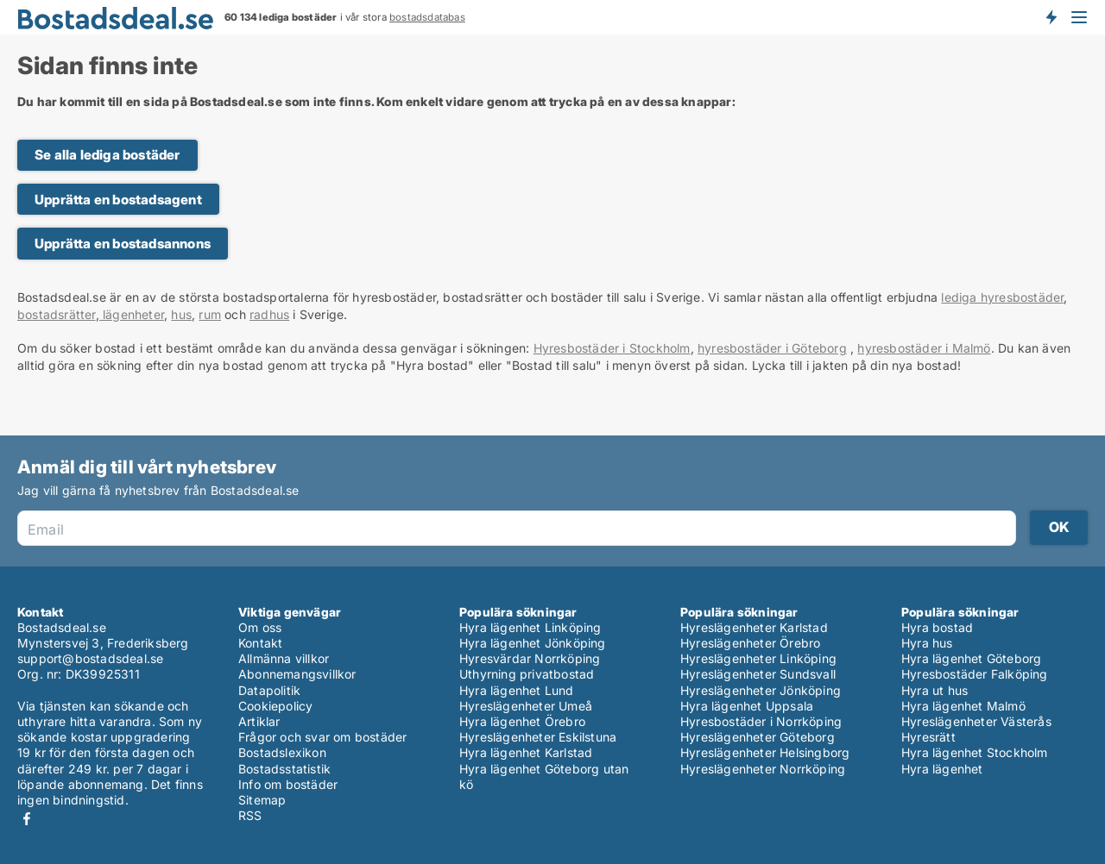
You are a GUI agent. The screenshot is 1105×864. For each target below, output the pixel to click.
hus (181, 314)
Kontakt (260, 642)
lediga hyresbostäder (1002, 297)
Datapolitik (269, 690)
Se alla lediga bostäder (107, 155)
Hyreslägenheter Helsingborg (764, 752)
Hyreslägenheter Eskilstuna (537, 736)
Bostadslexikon (282, 752)
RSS (250, 815)
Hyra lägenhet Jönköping (532, 642)
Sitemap (262, 799)
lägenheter (131, 314)
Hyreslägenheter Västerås (976, 721)
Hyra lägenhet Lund (516, 690)
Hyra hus (927, 642)
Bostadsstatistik (284, 768)
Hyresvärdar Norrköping (529, 658)
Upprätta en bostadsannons (123, 243)
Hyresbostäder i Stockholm (612, 348)
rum (210, 314)
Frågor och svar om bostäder (322, 736)
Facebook (26, 819)
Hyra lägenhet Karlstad (525, 752)
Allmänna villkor (283, 658)
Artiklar (259, 721)
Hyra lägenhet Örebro (522, 721)
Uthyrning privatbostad (526, 674)
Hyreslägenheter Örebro (750, 642)
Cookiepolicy (275, 705)
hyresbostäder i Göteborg (772, 348)
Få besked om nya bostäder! (1050, 17)
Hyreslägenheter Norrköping (762, 768)
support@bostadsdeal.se (90, 658)
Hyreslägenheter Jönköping (760, 690)
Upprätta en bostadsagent (118, 199)
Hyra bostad (937, 627)
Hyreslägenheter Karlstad (754, 627)
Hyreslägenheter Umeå (525, 705)
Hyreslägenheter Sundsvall (758, 674)
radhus (269, 314)
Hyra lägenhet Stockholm (974, 752)
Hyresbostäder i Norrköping (761, 721)
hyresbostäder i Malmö (923, 348)
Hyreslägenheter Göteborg (757, 736)
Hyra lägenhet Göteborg (971, 658)
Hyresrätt (928, 736)
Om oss (259, 627)
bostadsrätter (56, 314)
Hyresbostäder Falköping (974, 674)
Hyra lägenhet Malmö (963, 705)
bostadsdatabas (427, 17)
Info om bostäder (288, 784)
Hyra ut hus (934, 690)
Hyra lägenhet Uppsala (746, 705)
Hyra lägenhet (942, 768)
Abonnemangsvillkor (297, 674)
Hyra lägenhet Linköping (530, 627)
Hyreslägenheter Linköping (758, 658)
